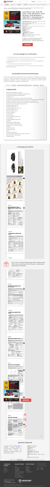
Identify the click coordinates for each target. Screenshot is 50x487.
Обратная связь (41, 464)
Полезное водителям (19, 476)
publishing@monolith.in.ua (11, 482)
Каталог (5, 8)
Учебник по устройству (19, 4)
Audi (9, 8)
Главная (5, 468)
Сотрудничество (29, 471)
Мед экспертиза (43, 4)
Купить (27, 45)
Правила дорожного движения (7, 4)
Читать (12, 22)
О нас (45, 1)
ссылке (6, 445)
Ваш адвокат (13, 4)
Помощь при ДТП (32, 4)
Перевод (27, 468)
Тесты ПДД (38, 4)
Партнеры (28, 470)
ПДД (16, 466)
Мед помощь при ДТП (19, 473)
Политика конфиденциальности (16, 484)
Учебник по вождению (26, 4)
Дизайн (27, 469)
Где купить (39, 1)
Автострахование (18, 475)
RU (15, 1)
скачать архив (17, 445)
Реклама (27, 466)
